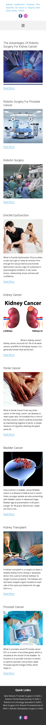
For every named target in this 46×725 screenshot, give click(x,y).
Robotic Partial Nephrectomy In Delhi (22, 699)
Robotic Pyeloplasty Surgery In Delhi (26, 708)
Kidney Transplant (14, 527)
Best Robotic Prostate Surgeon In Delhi (22, 696)
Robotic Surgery (13, 160)
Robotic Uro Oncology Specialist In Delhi (22, 702)
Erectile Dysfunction (16, 215)
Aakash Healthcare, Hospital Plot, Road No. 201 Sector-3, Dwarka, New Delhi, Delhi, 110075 (23, 7)
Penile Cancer (12, 368)
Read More (9, 88)
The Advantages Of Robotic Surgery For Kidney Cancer (21, 44)
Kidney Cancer (12, 295)
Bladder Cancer (13, 448)
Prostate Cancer (13, 607)
